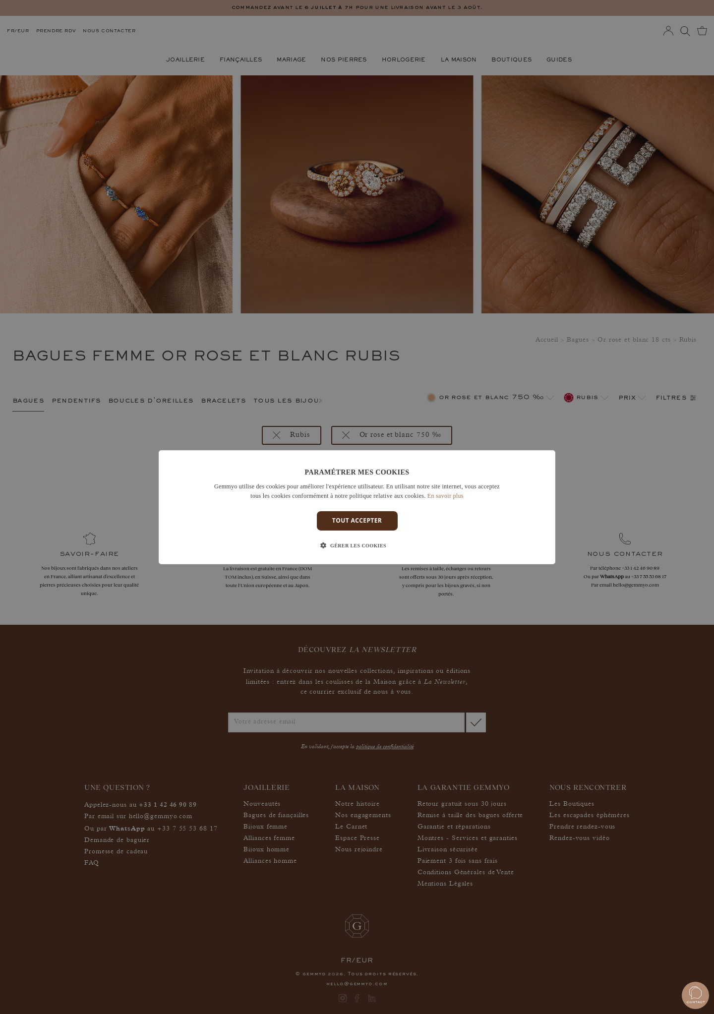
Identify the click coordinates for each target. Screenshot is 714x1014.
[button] (357, 545)
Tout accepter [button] (357, 520)
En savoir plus (445, 495)
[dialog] (357, 507)
